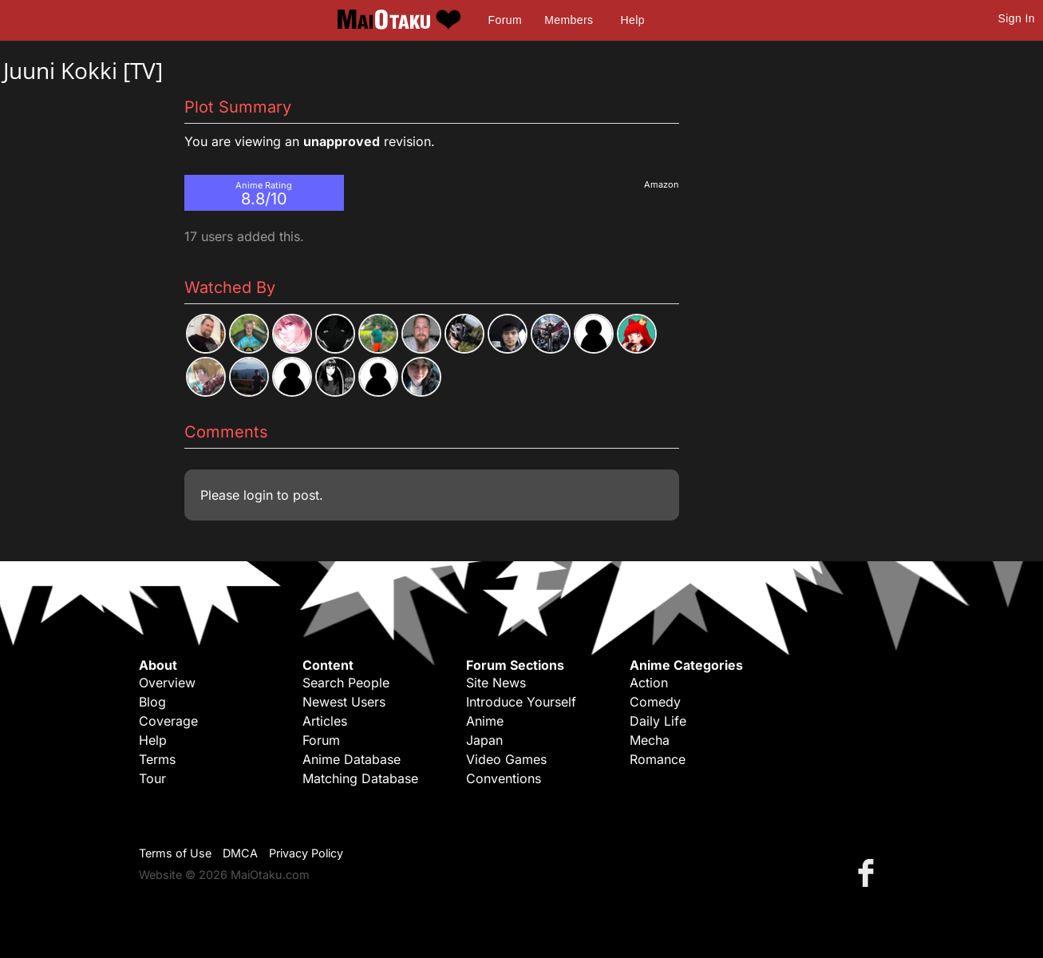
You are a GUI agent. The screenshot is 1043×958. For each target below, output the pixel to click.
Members (568, 20)
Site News (496, 683)
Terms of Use (175, 853)
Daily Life (658, 721)
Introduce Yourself (521, 702)
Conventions (503, 778)
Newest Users (343, 702)
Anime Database (351, 759)
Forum (505, 20)
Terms (157, 759)
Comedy (655, 702)
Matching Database (360, 778)
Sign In (1016, 18)
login (258, 495)
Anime (485, 721)
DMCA (240, 853)
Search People (345, 683)
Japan (484, 740)
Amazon (661, 184)
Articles (324, 721)
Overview (167, 683)
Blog (152, 702)
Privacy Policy (306, 853)
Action (649, 683)
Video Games (506, 759)
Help (633, 20)
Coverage (168, 721)
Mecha (650, 740)
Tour (152, 778)
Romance (657, 759)
